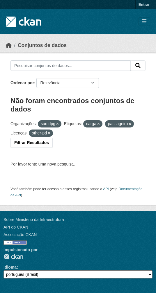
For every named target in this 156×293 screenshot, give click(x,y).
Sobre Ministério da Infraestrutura (33, 219)
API (106, 189)
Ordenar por (22, 82)
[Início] (9, 45)
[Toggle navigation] (144, 21)
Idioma (10, 267)
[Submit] (138, 65)
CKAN (13, 257)
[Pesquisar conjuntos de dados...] (70, 65)
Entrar (144, 4)
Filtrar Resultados (31, 142)
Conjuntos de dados (42, 45)
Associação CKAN (20, 234)
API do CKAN (15, 227)
